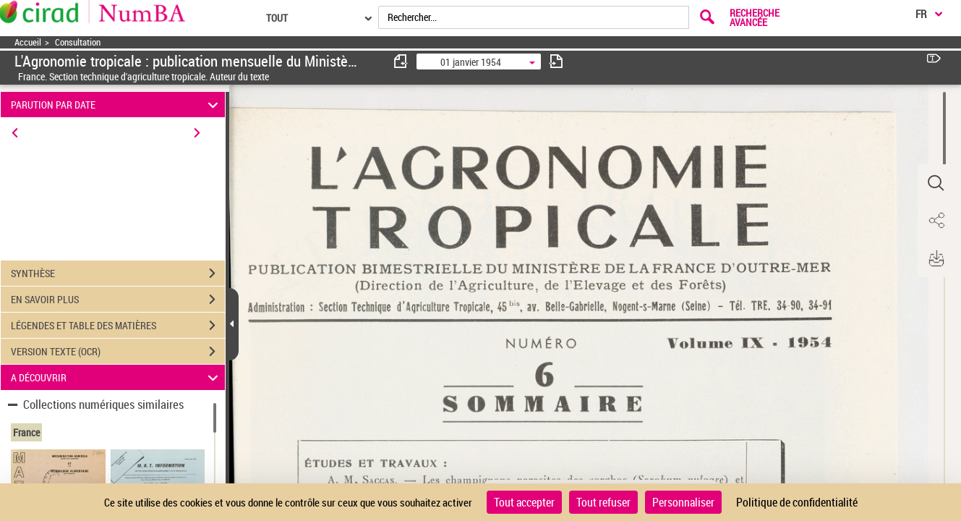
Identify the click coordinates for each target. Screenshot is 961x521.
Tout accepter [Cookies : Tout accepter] (524, 502)
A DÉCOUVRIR (117, 377)
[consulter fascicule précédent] (401, 61)
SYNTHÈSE (118, 273)
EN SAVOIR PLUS (118, 299)
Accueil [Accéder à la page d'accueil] (27, 42)
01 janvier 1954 (470, 62)
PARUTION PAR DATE (117, 104)
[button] (936, 183)
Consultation (78, 42)
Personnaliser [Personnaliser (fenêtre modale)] (683, 502)
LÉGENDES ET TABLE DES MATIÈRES (118, 325)
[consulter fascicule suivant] (556, 61)
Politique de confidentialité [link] (797, 502)
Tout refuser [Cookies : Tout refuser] (603, 502)
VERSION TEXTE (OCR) (118, 352)
